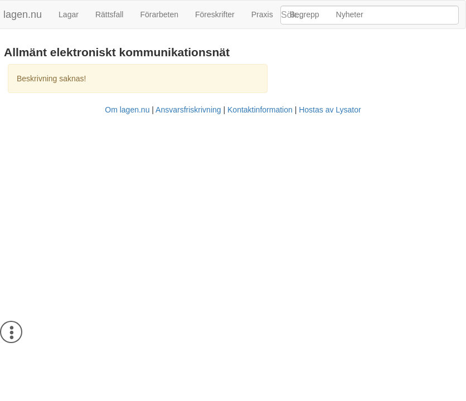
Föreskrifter (215, 14)
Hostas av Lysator (330, 109)
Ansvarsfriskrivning (188, 109)
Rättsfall (109, 14)
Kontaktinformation (260, 109)
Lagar (69, 14)
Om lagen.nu (127, 109)
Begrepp (304, 14)
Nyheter (349, 14)
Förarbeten (159, 14)
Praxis (262, 14)
